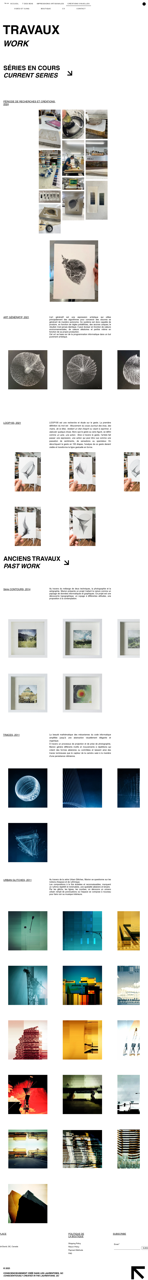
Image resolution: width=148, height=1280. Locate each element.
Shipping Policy (74, 1243)
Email (116, 1244)
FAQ (70, 1253)
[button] (144, 4)
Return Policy (74, 1247)
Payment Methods (76, 1250)
